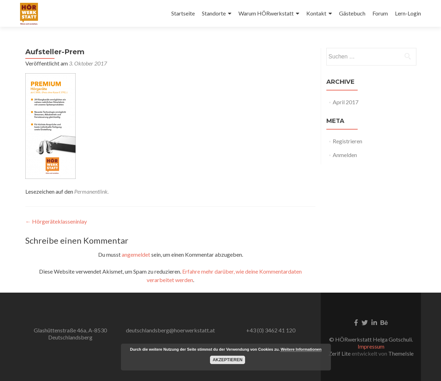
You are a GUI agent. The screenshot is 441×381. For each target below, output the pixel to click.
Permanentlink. (91, 191)
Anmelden (345, 154)
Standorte (214, 13)
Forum (380, 13)
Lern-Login (408, 13)
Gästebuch (352, 13)
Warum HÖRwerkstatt (266, 13)
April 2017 (345, 102)
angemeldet (136, 254)
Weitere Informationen (301, 349)
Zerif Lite (340, 353)
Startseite (183, 13)
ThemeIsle (401, 353)
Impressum (371, 346)
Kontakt (316, 13)
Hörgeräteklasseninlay (56, 221)
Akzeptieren (228, 359)
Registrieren (347, 141)
